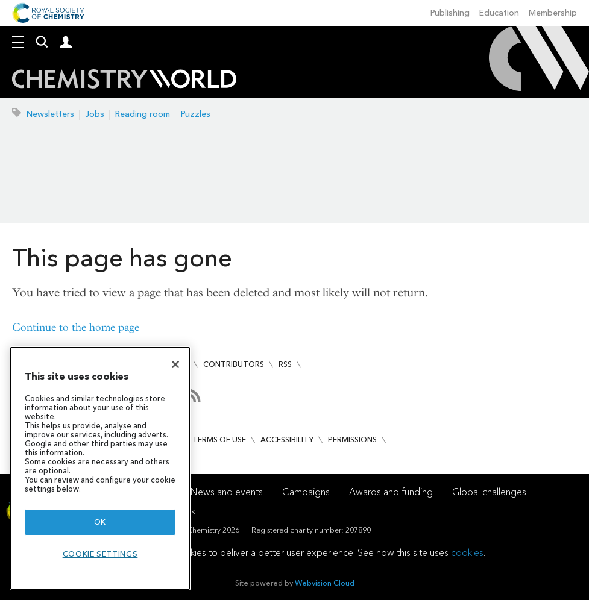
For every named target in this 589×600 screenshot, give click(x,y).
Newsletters (50, 114)
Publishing (450, 13)
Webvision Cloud (324, 582)
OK (100, 522)
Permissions (352, 439)
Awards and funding (391, 492)
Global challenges (489, 492)
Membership (553, 13)
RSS (285, 364)
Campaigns (306, 492)
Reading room (142, 114)
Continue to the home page (75, 327)
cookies (467, 552)
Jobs (94, 114)
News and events (227, 492)
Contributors (233, 364)
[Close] (175, 364)
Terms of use (219, 439)
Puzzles (195, 114)
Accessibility (286, 439)
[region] (100, 468)
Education (499, 13)
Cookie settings (100, 553)
